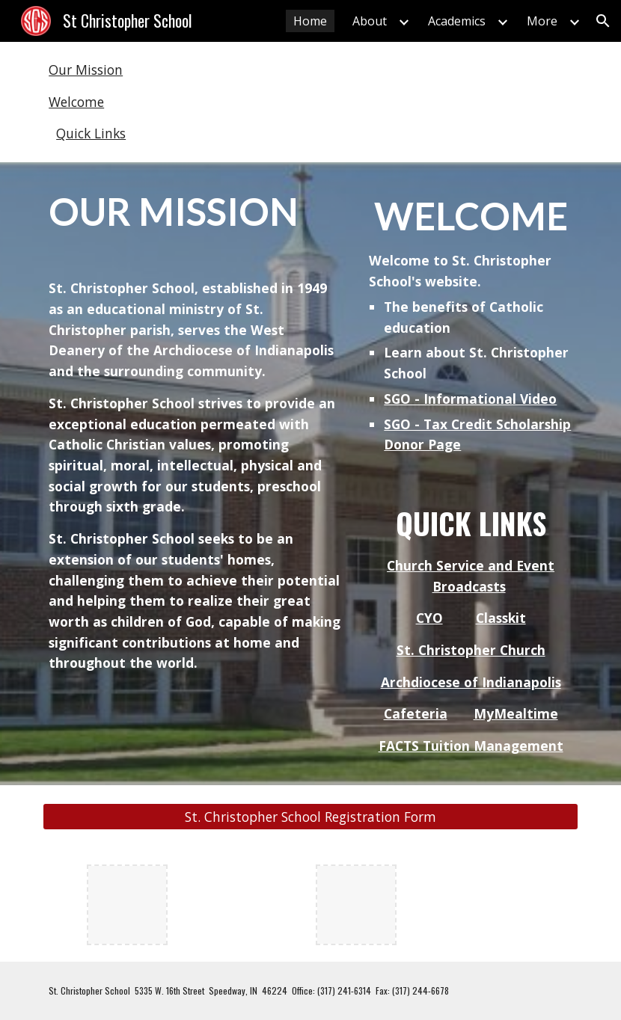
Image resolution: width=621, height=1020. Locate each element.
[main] (196, 430)
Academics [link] (457, 21)
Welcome (76, 102)
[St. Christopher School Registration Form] (310, 817)
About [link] (369, 21)
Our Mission (86, 70)
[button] (603, 21)
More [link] (542, 21)
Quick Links (91, 133)
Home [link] (310, 21)
